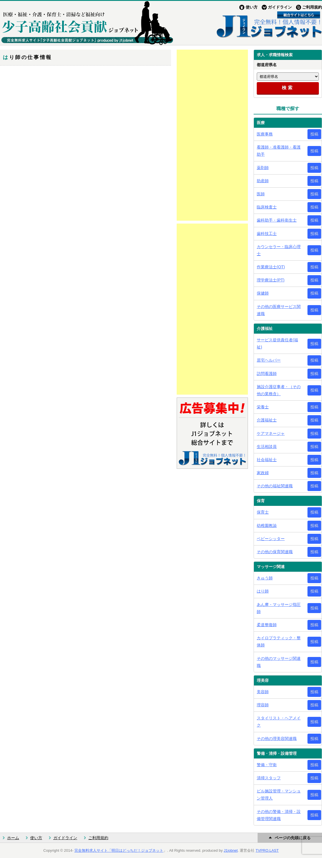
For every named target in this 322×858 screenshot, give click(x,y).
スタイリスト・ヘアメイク (279, 721)
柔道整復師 (267, 624)
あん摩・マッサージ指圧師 (279, 608)
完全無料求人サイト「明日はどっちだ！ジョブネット (118, 850)
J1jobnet (231, 850)
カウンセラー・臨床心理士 (279, 250)
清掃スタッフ (269, 778)
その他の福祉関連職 (275, 486)
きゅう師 (265, 578)
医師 (261, 194)
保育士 (263, 512)
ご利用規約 (312, 7)
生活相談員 (267, 446)
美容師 (263, 691)
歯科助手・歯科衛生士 (277, 220)
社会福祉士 (267, 459)
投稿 (314, 134)
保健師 (263, 293)
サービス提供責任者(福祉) (277, 343)
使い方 (252, 7)
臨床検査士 (267, 207)
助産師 (263, 181)
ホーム (13, 837)
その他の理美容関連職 (277, 738)
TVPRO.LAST (267, 850)
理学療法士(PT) (270, 280)
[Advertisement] (212, 135)
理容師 (263, 705)
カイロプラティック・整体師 (279, 641)
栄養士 (263, 407)
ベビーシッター (271, 538)
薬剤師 (263, 167)
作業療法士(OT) (271, 267)
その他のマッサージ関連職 (279, 662)
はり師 (263, 591)
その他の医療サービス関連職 (279, 310)
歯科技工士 (267, 233)
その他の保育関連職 (275, 551)
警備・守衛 (267, 764)
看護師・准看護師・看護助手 (279, 151)
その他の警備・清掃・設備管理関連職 (279, 815)
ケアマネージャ (271, 433)
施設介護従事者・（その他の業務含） (279, 390)
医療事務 (265, 134)
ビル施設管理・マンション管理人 (279, 794)
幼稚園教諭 (267, 525)
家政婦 (263, 472)
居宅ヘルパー (269, 360)
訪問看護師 (267, 373)
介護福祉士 (267, 420)
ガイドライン (280, 7)
